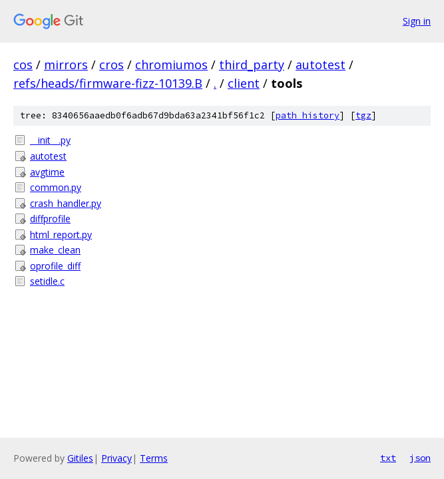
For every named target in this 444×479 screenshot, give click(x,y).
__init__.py (50, 140)
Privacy (116, 458)
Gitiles (80, 458)
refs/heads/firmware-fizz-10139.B (107, 83)
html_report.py (61, 234)
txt (388, 458)
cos (23, 65)
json (420, 458)
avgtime (47, 172)
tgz (363, 115)
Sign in (417, 21)
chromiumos (171, 65)
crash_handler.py (65, 203)
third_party (251, 65)
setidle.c (47, 281)
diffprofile (50, 218)
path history (307, 115)
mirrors (66, 65)
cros (111, 65)
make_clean (55, 249)
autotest (320, 65)
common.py (55, 187)
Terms (154, 458)
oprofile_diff (55, 265)
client (244, 83)
